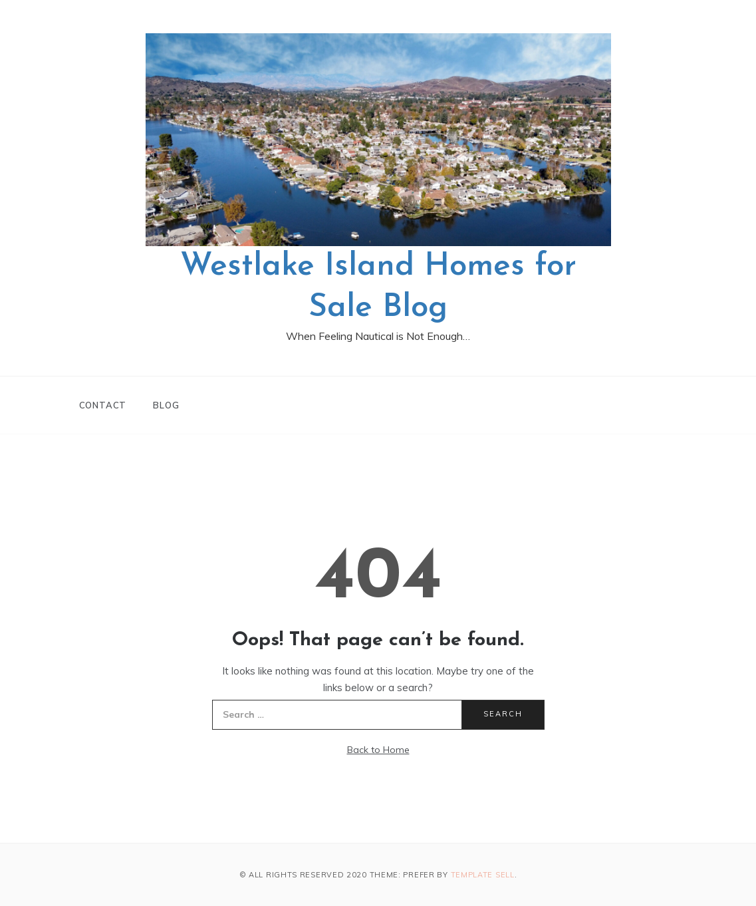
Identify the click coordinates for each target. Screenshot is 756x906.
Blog (166, 405)
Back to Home (378, 750)
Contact (103, 405)
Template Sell (483, 874)
